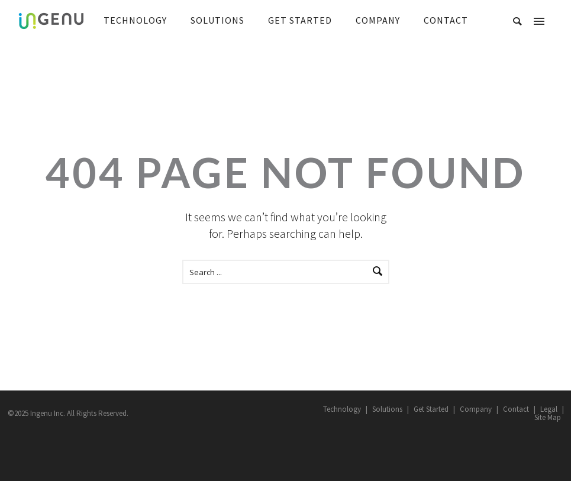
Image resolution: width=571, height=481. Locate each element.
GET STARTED (300, 20)
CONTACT (446, 20)
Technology (342, 409)
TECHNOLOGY (135, 20)
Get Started (431, 409)
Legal (548, 409)
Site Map (547, 417)
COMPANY (378, 20)
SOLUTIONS (217, 20)
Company (476, 409)
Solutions (387, 409)
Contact (516, 409)
